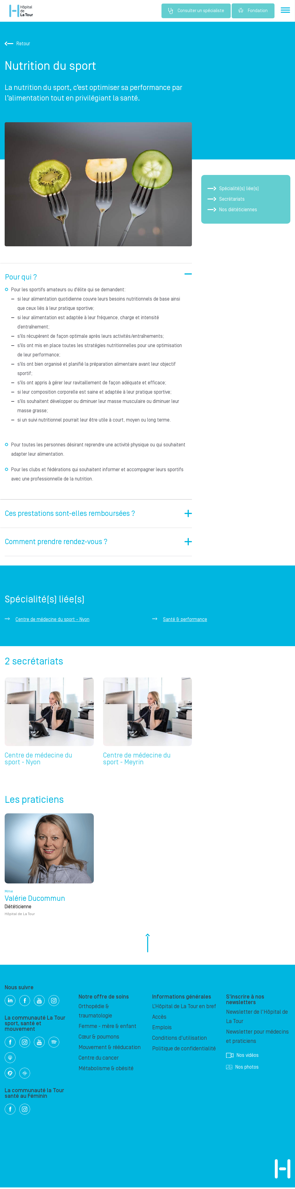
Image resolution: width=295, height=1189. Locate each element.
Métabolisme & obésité (106, 1070)
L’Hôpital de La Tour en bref (184, 1008)
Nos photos (242, 1069)
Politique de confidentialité (184, 1050)
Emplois (162, 1029)
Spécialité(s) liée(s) (233, 188)
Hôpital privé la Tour (21, 11)
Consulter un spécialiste (193, 11)
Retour (17, 44)
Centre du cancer (99, 1059)
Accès (159, 1018)
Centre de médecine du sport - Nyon (52, 619)
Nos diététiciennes (232, 209)
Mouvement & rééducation (110, 1049)
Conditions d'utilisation (179, 1039)
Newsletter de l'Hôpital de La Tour (257, 1018)
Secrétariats (226, 199)
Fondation (253, 11)
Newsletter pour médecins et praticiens (257, 1038)
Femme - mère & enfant (107, 1028)
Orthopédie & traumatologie (95, 1013)
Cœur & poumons (99, 1038)
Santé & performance (185, 619)
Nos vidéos (242, 1056)
